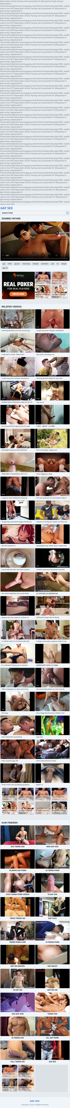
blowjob (35, 264)
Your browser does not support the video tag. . (35, 241)
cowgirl (63, 264)
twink (10, 264)
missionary (26, 264)
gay (4, 264)
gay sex (17, 264)
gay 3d (5, 268)
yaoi (52, 264)
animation (44, 264)
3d (58, 264)
